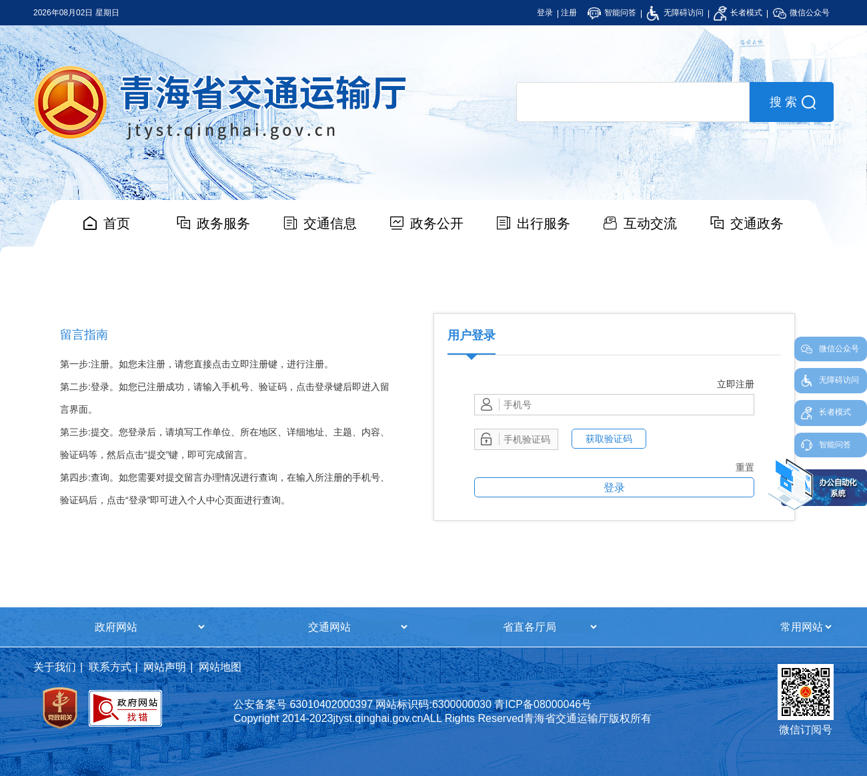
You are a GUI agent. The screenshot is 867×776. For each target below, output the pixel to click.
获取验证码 (609, 438)
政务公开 (437, 223)
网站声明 (164, 667)
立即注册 (735, 384)
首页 (116, 223)
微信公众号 (801, 12)
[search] (633, 102)
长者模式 (738, 12)
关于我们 (54, 667)
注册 (569, 12)
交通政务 (757, 223)
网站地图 (220, 667)
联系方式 (110, 667)
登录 (545, 12)
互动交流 (650, 223)
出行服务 (543, 223)
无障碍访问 (674, 12)
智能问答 (612, 12)
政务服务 (223, 223)
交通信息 (330, 223)
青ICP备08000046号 (543, 704)
